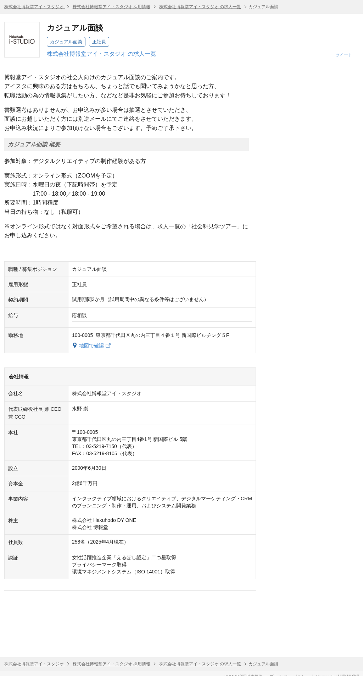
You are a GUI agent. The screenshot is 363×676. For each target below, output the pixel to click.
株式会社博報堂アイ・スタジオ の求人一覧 (200, 6)
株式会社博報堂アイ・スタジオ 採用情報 (111, 6)
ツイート (343, 55)
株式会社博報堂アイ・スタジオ (34, 6)
